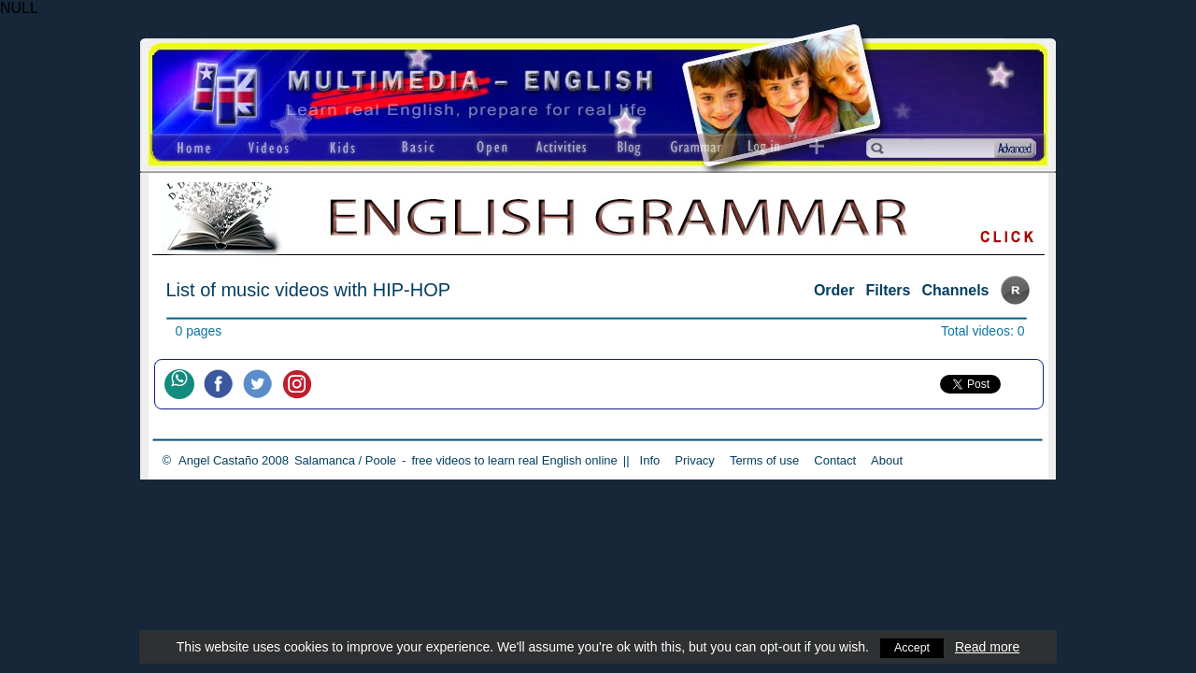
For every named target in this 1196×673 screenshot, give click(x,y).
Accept (912, 646)
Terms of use (764, 460)
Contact (835, 460)
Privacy (695, 460)
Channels (955, 290)
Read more (989, 646)
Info (650, 460)
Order (834, 290)
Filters (887, 290)
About (887, 460)
